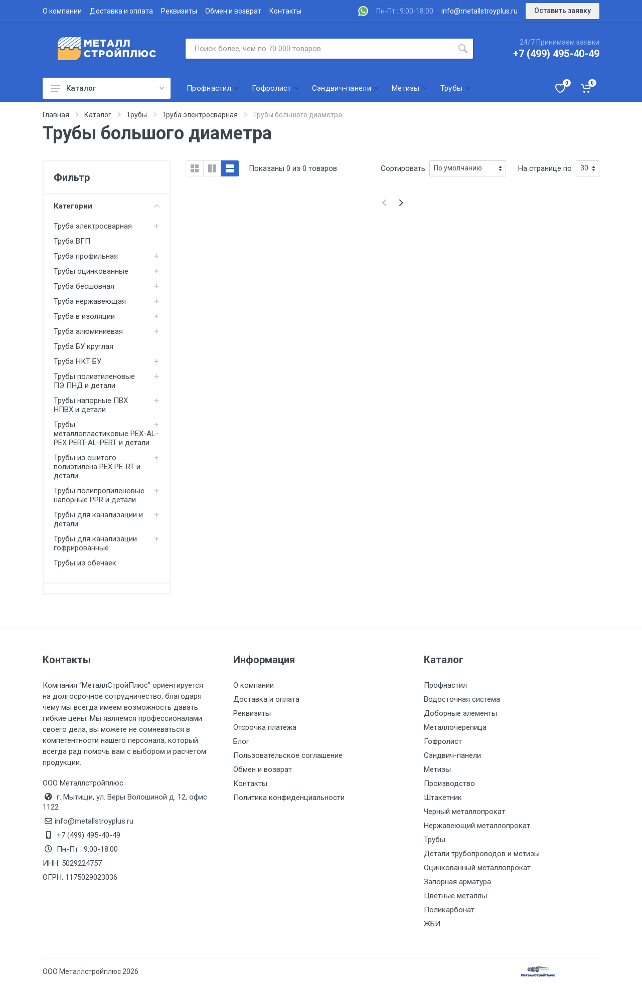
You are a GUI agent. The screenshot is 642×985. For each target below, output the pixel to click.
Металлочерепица (455, 727)
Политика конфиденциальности (289, 797)
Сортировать (403, 168)
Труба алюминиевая (88, 331)
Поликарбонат (449, 909)
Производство (449, 783)
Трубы (434, 839)
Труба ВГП (72, 241)
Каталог (107, 88)
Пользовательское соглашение (288, 755)
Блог (241, 741)
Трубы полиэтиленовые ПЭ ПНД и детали (94, 381)
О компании (62, 11)
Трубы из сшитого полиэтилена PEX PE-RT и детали (97, 466)
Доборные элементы (460, 713)
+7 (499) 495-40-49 (556, 54)
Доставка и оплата (121, 11)
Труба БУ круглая (83, 346)
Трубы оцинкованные (91, 271)
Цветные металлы (455, 895)
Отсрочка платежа (264, 727)
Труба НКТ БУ (77, 361)
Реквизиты (179, 11)
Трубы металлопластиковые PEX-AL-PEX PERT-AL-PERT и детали (106, 433)
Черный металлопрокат (464, 811)
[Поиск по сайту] (319, 49)
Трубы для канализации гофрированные (95, 543)
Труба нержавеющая (90, 301)
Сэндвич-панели (452, 755)
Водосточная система (462, 699)
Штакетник (443, 797)
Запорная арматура (457, 881)
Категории (106, 206)
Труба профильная (86, 256)
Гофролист (443, 741)
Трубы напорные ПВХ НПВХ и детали (91, 405)
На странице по (545, 168)
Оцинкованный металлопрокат (477, 867)
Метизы (437, 769)
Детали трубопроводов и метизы (482, 853)
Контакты (285, 11)
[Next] (401, 202)
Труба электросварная (93, 226)
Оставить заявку (562, 11)
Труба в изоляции (84, 316)
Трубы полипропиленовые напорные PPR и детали (99, 495)
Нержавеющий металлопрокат (477, 825)
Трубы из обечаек (85, 562)
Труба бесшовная (84, 286)
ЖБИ (432, 923)
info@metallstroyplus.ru (479, 11)
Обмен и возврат (233, 11)
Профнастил (445, 685)
